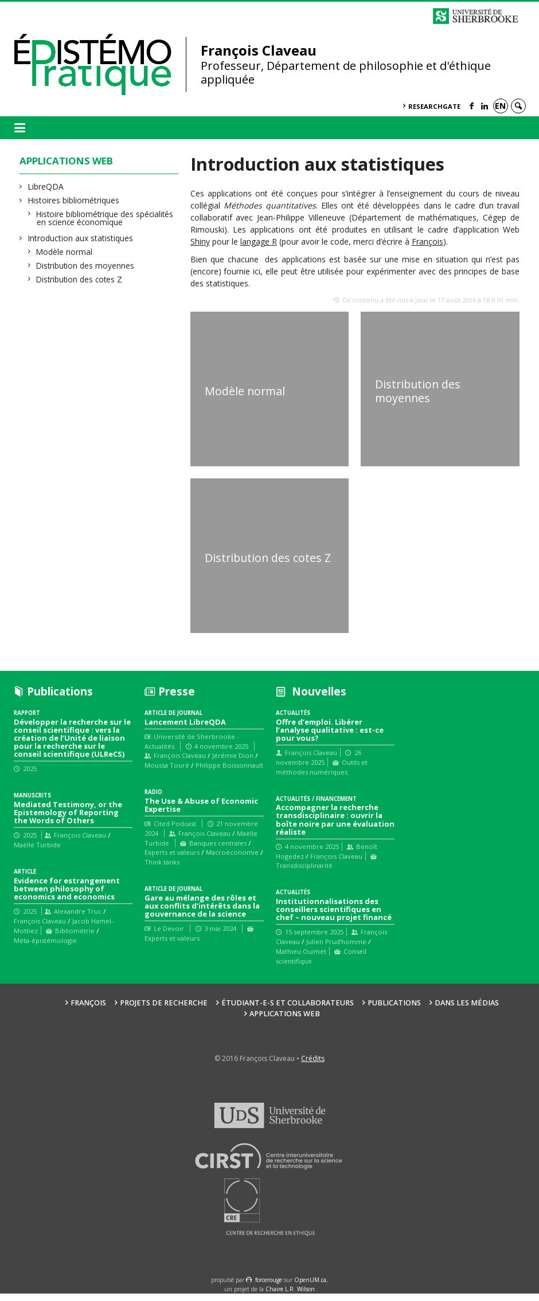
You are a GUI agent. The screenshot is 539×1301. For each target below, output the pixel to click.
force (268, 1288)
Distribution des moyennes (85, 265)
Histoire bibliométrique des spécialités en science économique (105, 218)
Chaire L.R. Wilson (290, 1296)
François (427, 241)
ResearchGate (434, 106)
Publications (394, 1010)
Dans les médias (467, 1010)
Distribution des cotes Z (79, 279)
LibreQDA (46, 186)
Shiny (200, 241)
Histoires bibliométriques (73, 200)
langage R (258, 241)
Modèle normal (64, 251)
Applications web (284, 1021)
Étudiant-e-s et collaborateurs (287, 1010)
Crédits (313, 1066)
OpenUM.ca (310, 1288)
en (500, 105)
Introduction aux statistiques (80, 238)
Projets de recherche (164, 1010)
